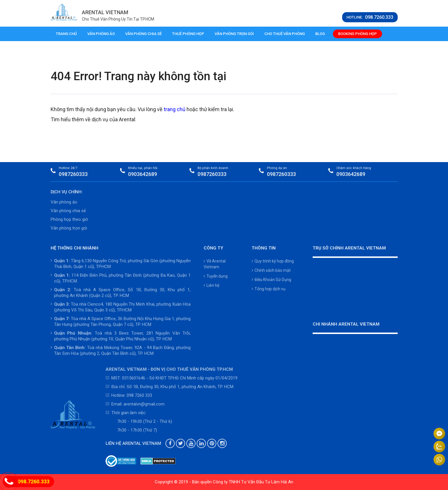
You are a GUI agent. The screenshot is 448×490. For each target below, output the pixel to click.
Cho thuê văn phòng (284, 34)
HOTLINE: (369, 17)
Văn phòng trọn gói (234, 34)
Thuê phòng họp (188, 34)
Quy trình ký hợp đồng (273, 261)
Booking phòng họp (357, 34)
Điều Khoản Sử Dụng (271, 279)
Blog (320, 34)
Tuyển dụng (216, 276)
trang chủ (174, 109)
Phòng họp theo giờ (69, 219)
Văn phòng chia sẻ (143, 34)
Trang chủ (66, 34)
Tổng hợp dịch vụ (268, 289)
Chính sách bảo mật (271, 270)
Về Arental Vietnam (215, 264)
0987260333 (73, 174)
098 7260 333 (139, 395)
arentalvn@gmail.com (144, 404)
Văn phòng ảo (101, 34)
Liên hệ (211, 285)
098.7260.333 (33, 481)
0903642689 (142, 174)
